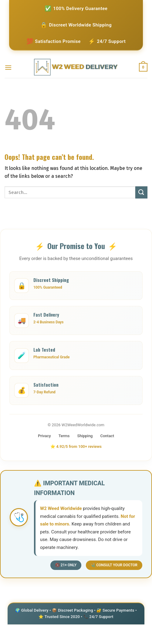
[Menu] (8, 67)
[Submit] (141, 192)
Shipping (85, 436)
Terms (64, 436)
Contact (107, 436)
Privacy (44, 436)
